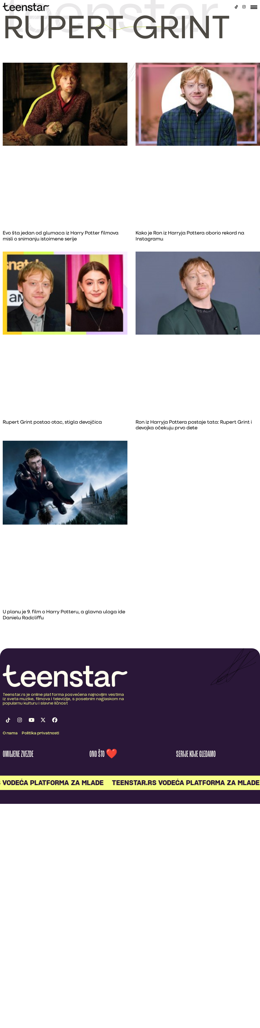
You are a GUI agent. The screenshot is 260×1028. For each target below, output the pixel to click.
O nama (10, 733)
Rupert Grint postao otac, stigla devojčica (52, 422)
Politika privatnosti (40, 733)
